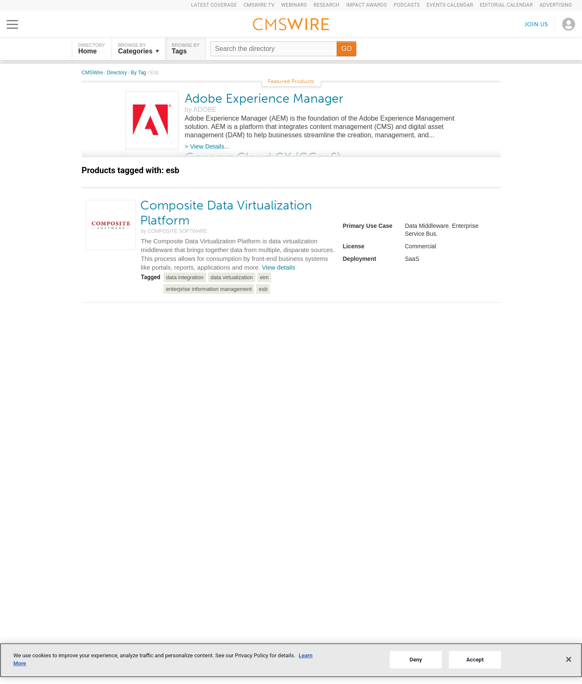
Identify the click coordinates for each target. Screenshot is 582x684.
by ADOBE (201, 109)
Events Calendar (449, 5)
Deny (416, 659)
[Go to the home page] (291, 25)
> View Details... (207, 146)
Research (326, 5)
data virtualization (232, 277)
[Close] (568, 659)
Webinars (294, 5)
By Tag (139, 73)
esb (263, 289)
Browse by (138, 49)
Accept (475, 659)
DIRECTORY (91, 49)
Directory (117, 73)
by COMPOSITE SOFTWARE (174, 231)
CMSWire (93, 73)
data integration (185, 277)
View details (278, 267)
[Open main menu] (12, 24)
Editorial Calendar (506, 5)
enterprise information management (209, 289)
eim (264, 277)
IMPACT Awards (366, 5)
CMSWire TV (259, 5)
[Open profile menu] (568, 24)
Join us (536, 24)
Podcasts (406, 5)
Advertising (555, 5)
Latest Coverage (214, 5)
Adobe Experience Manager (264, 98)
